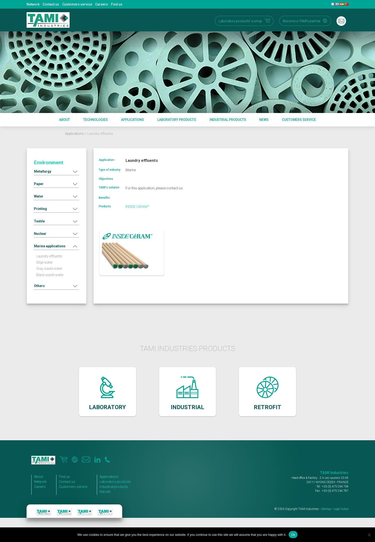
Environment (48, 162)
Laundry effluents (49, 256)
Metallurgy (42, 171)
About (64, 120)
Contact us (51, 4)
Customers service (77, 4)
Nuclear (40, 234)
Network (33, 4)
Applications (132, 120)
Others (39, 286)
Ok (293, 534)
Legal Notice (340, 509)
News (264, 120)
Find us (116, 4)
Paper (39, 184)
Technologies (95, 120)
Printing (40, 209)
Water (38, 196)
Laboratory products (176, 120)
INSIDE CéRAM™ (137, 207)
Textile (39, 221)
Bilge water (44, 262)
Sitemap (326, 509)
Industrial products (228, 120)
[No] (369, 534)
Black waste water (50, 275)
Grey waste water (49, 269)
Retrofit (104, 492)
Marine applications (50, 246)
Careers (101, 4)
